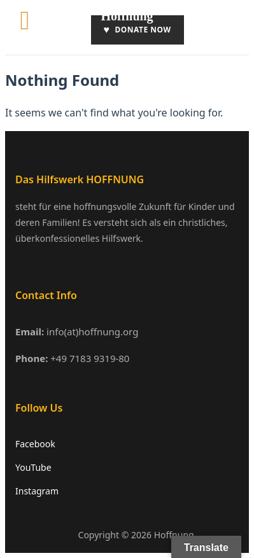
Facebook (35, 444)
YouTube (33, 467)
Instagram (37, 491)
